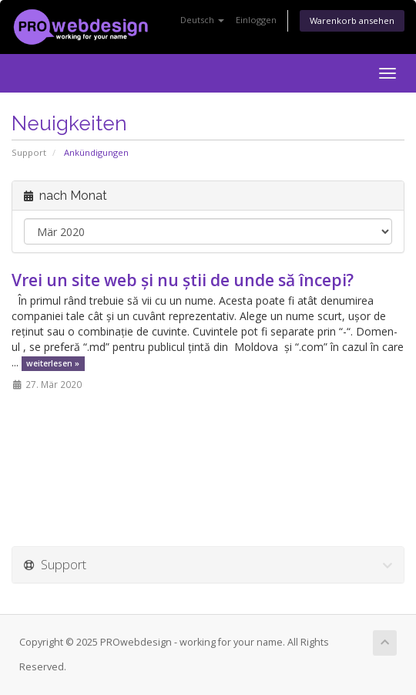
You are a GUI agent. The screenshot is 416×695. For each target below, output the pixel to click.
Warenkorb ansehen (352, 20)
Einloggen (256, 19)
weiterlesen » (52, 363)
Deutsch (202, 19)
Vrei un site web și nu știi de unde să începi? (183, 280)
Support (29, 152)
